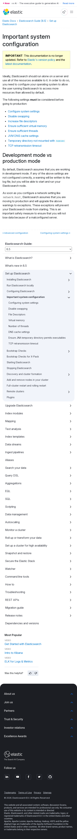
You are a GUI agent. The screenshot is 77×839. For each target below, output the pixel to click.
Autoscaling (12, 522)
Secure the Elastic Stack (20, 561)
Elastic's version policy (41, 59)
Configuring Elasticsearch (21, 291)
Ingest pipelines (14, 452)
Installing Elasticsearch (19, 279)
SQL (7, 499)
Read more (68, 3)
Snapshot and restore (18, 553)
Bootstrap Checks (16, 350)
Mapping (10, 421)
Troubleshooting (15, 592)
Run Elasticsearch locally (20, 285)
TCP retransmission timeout (23, 343)
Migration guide (14, 607)
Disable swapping (17, 308)
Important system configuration (26, 297)
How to (9, 584)
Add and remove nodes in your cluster (27, 380)
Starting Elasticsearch (18, 362)
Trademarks (10, 792)
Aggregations (13, 483)
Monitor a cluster (15, 530)
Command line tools (17, 576)
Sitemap (47, 792)
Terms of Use (25, 792)
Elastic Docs (9, 21)
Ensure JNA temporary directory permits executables (37, 337)
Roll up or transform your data (23, 537)
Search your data (15, 467)
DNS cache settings (19, 332)
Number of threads (18, 326)
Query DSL (12, 475)
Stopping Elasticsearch (19, 368)
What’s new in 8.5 (16, 265)
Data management (16, 514)
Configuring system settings (23, 302)
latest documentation (18, 64)
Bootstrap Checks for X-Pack (23, 356)
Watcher (10, 568)
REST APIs (12, 600)
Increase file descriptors (22, 121)
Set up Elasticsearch (17, 273)
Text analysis (13, 429)
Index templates (15, 436)
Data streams (13, 444)
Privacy (37, 792)
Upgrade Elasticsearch (18, 405)
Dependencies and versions (22, 623)
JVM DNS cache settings (23, 135)
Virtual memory (16, 320)
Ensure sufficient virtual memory (27, 126)
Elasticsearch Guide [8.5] (32, 21)
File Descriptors (16, 314)
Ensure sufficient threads (23, 131)
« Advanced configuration (15, 233)
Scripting (10, 506)
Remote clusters (15, 391)
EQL (7, 491)
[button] (38, 694)
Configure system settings (24, 111)
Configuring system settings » (55, 233)
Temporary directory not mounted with (36, 140)
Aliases (9, 460)
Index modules (14, 413)
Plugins (11, 397)
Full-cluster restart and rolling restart (26, 385)
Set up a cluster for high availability (26, 545)
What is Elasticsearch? (18, 258)
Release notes (14, 615)
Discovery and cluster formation (24, 374)
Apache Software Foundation (50, 824)
